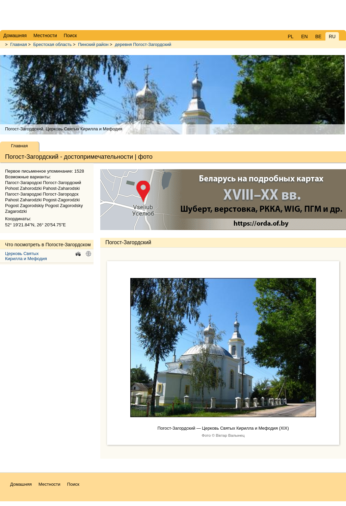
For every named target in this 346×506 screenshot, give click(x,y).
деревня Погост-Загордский (143, 44)
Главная (18, 44)
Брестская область (52, 44)
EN (304, 36)
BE (318, 36)
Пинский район (93, 44)
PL (290, 36)
